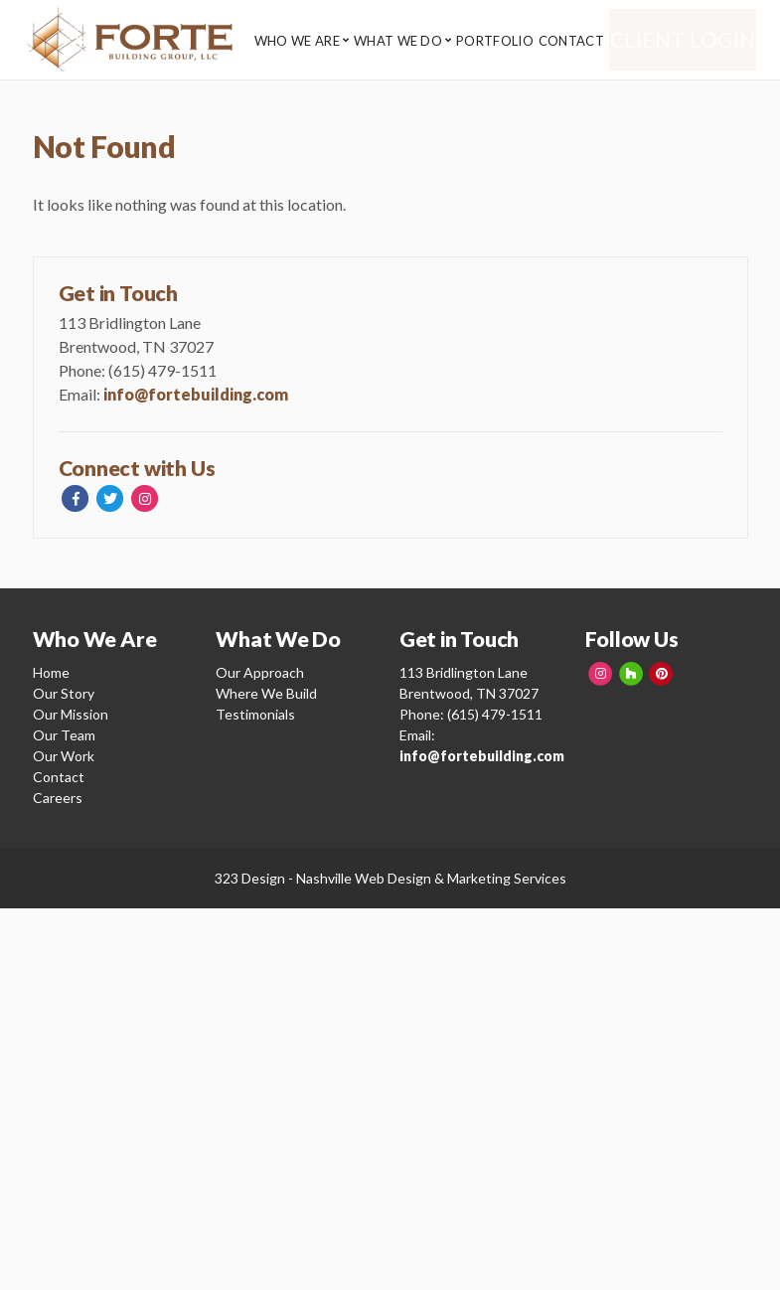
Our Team (64, 734)
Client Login (696, 40)
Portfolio (507, 41)
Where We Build (266, 693)
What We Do (404, 41)
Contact (590, 41)
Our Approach (260, 672)
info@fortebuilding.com (195, 394)
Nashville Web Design (363, 878)
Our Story (63, 693)
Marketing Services (506, 878)
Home (51, 672)
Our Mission (70, 714)
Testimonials (255, 714)
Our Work (63, 755)
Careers (57, 797)
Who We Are (297, 41)
